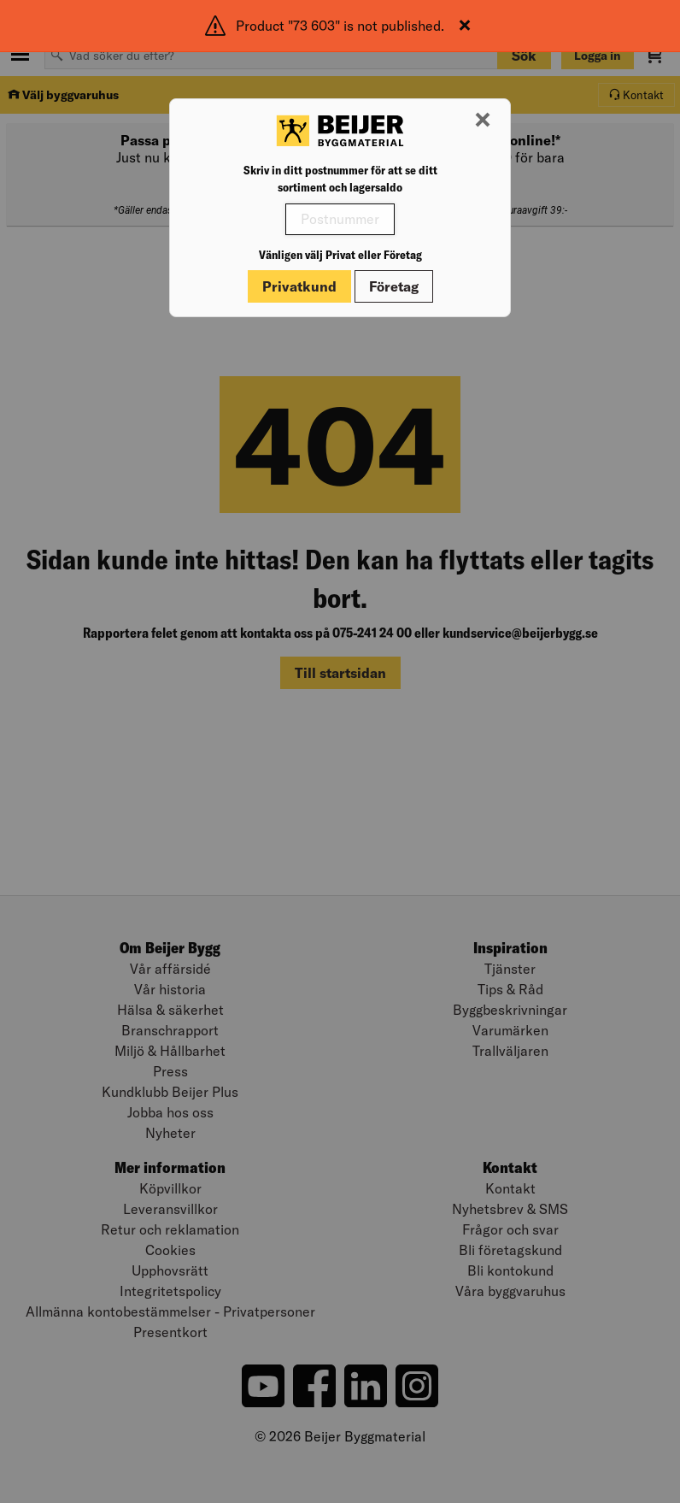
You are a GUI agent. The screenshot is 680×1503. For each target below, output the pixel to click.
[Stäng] (464, 25)
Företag (394, 286)
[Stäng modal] (482, 120)
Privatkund (299, 286)
